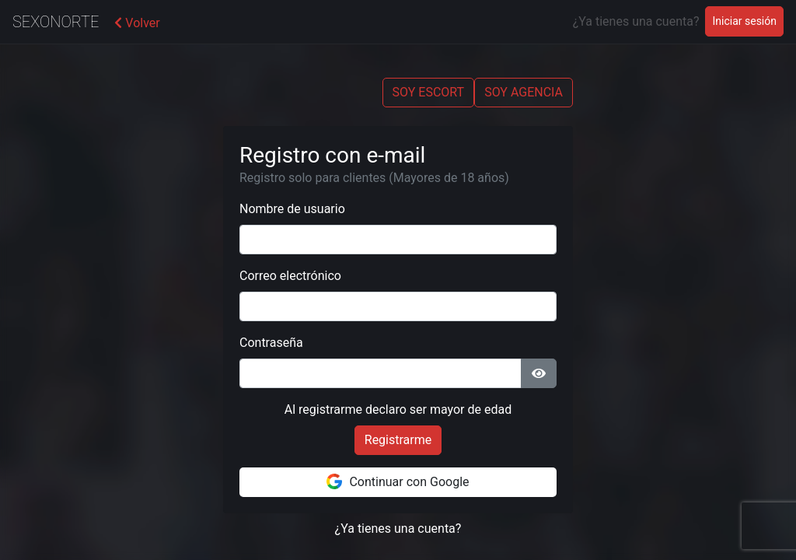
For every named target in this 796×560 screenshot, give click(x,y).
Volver (136, 23)
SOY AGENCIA (523, 92)
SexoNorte (55, 21)
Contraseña (271, 342)
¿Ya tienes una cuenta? (398, 528)
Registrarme (398, 439)
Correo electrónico (290, 275)
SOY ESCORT (429, 92)
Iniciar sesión (748, 19)
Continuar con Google (397, 481)
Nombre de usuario (292, 208)
